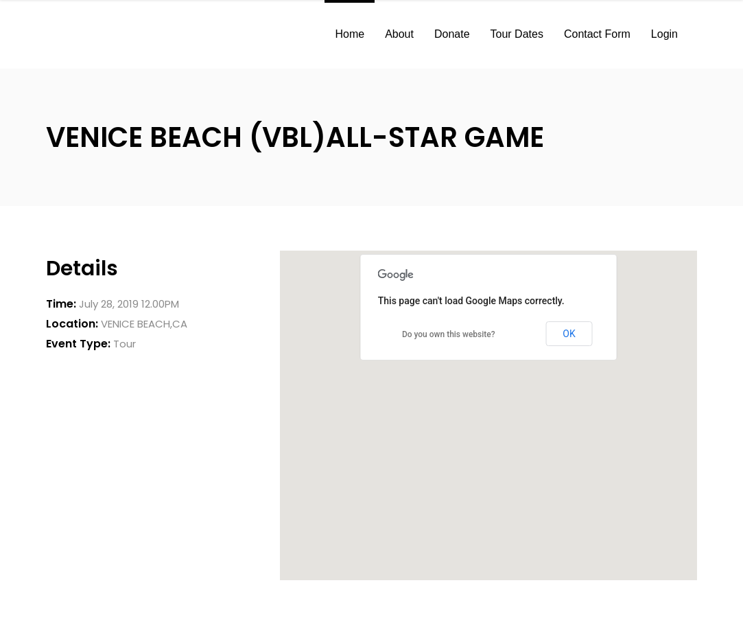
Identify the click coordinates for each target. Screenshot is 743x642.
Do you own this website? (448, 334)
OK (569, 333)
